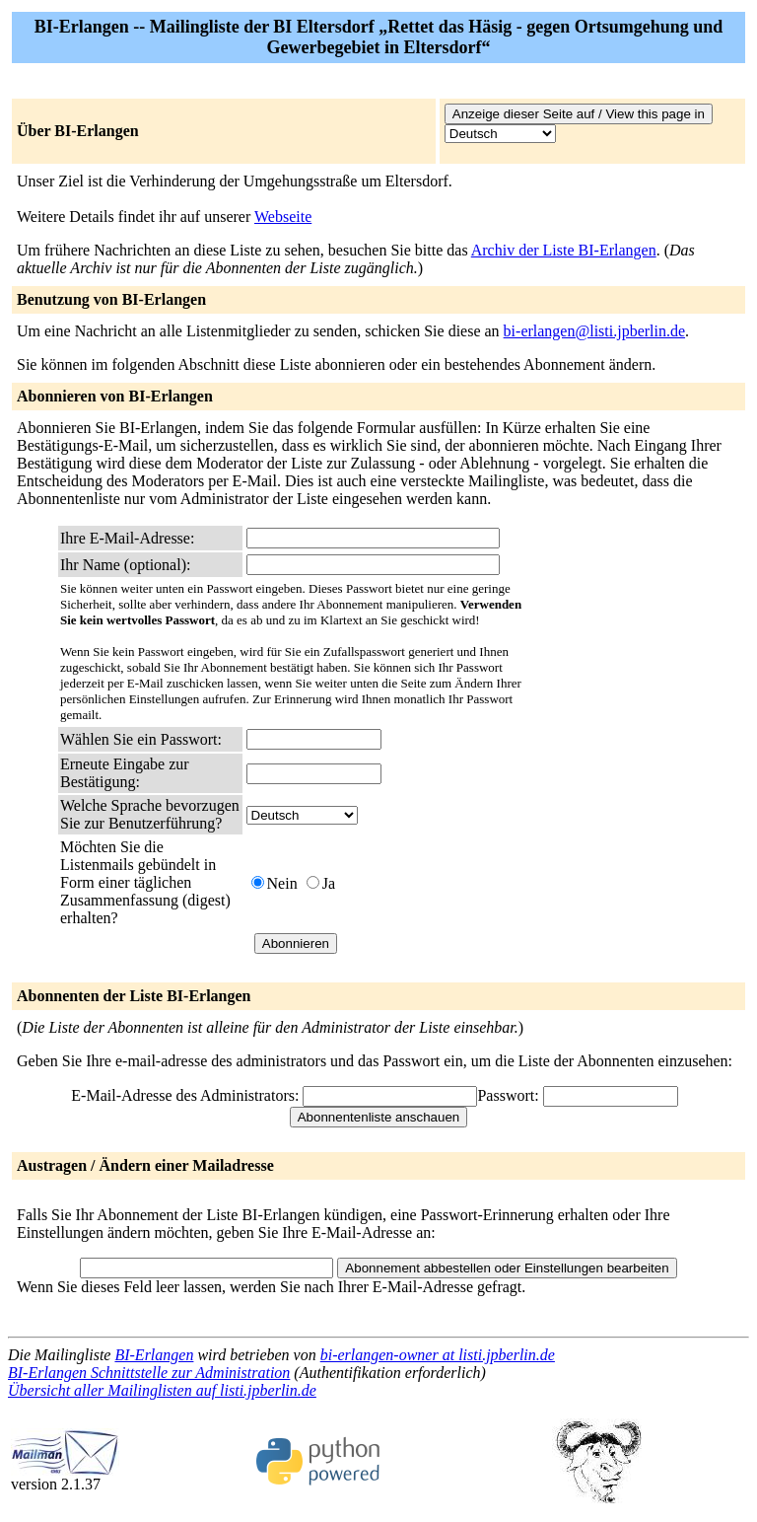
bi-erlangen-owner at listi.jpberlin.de (437, 1354)
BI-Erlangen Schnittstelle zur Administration (149, 1372)
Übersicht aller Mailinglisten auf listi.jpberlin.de (162, 1390)
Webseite (282, 216)
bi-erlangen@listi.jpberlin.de (594, 331)
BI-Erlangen (153, 1354)
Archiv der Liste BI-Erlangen (563, 250)
